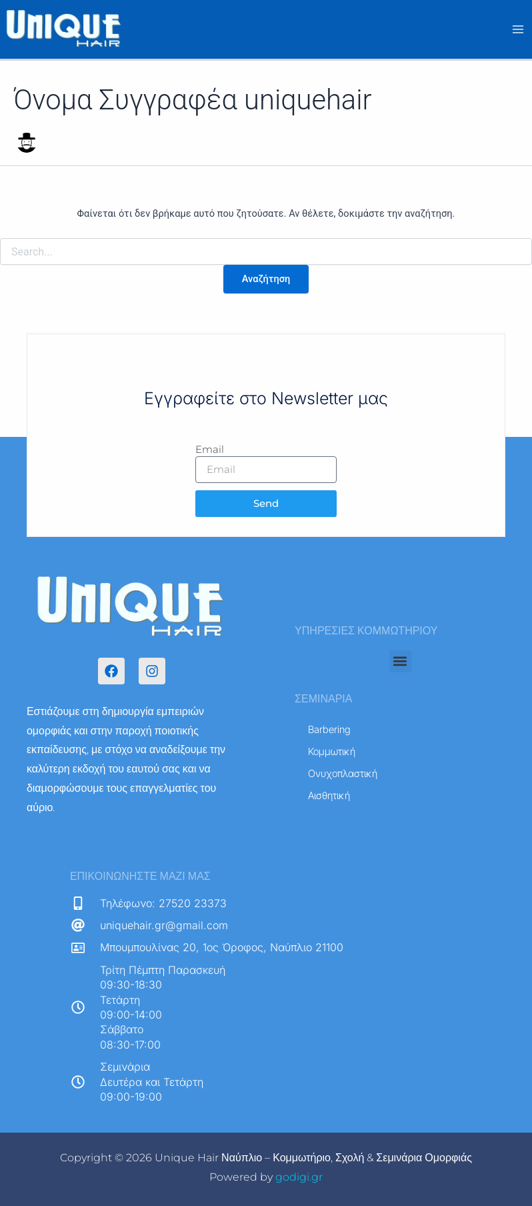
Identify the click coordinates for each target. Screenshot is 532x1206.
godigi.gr (299, 1177)
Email (209, 449)
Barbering (329, 729)
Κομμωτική (331, 751)
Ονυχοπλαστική (342, 773)
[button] (400, 661)
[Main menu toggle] (518, 30)
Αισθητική (336, 795)
